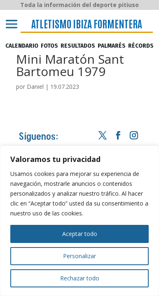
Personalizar (79, 256)
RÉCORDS (141, 46)
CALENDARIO (21, 46)
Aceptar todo (79, 234)
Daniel (35, 86)
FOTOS (49, 46)
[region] (79, 221)
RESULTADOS (78, 46)
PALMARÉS (112, 46)
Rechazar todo (79, 278)
